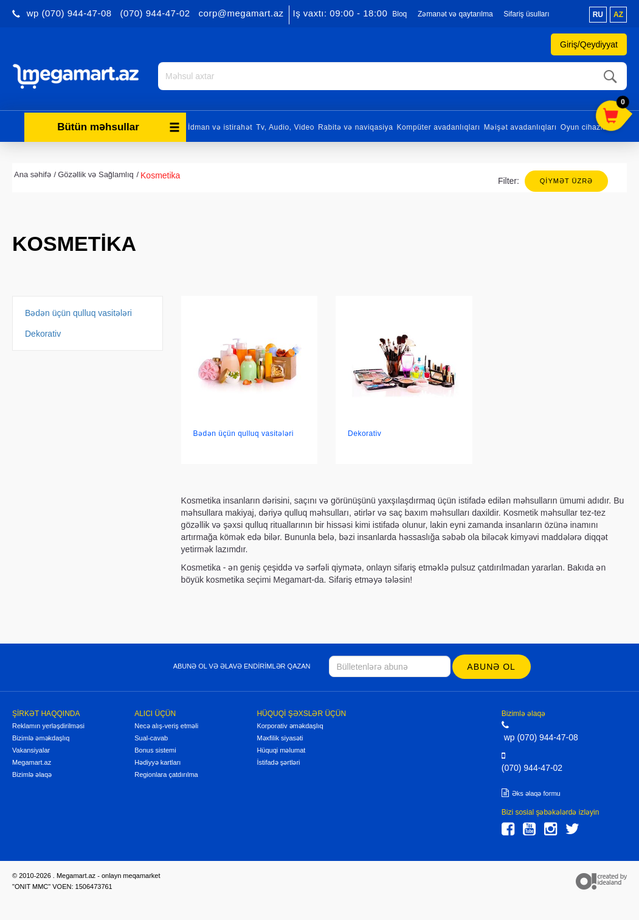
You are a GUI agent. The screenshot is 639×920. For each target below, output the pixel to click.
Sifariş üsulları (526, 14)
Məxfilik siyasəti (280, 737)
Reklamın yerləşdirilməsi (48, 725)
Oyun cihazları (586, 126)
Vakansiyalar (31, 749)
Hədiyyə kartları (157, 761)
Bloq (399, 14)
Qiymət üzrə (566, 180)
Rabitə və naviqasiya (355, 126)
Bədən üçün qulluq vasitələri (78, 312)
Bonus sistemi (155, 749)
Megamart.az (31, 761)
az (618, 14)
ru (598, 14)
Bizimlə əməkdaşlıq (40, 737)
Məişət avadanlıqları (520, 126)
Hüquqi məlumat (281, 749)
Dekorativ (43, 333)
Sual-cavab (151, 737)
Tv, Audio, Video (285, 126)
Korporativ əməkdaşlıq (290, 725)
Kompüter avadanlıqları (438, 126)
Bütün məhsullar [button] (118, 126)
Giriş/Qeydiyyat (589, 44)
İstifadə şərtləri (278, 761)
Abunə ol (492, 666)
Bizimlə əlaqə (32, 774)
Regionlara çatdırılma (166, 774)
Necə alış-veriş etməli (166, 725)
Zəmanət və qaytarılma (455, 14)
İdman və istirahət (220, 126)
